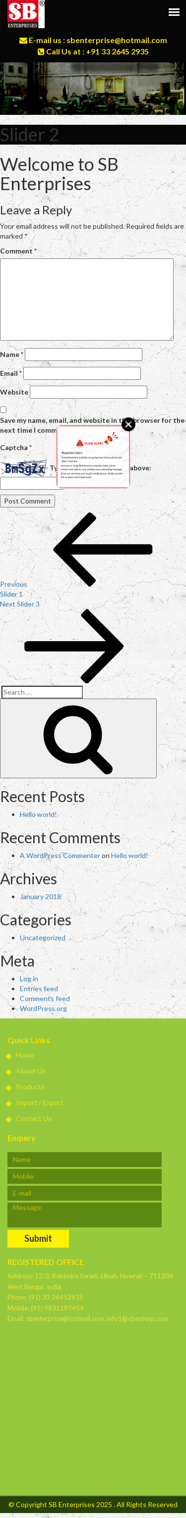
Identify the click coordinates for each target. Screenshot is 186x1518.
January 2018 (40, 896)
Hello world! (38, 814)
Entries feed (39, 988)
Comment (18, 251)
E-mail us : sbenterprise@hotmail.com (93, 40)
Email (11, 373)
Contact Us (29, 1118)
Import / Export (35, 1102)
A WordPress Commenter (60, 855)
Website (14, 392)
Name (11, 354)
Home (20, 1055)
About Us (26, 1070)
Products (26, 1086)
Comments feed (45, 998)
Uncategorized (42, 937)
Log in (29, 978)
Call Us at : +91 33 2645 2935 (93, 51)
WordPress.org (43, 1008)
